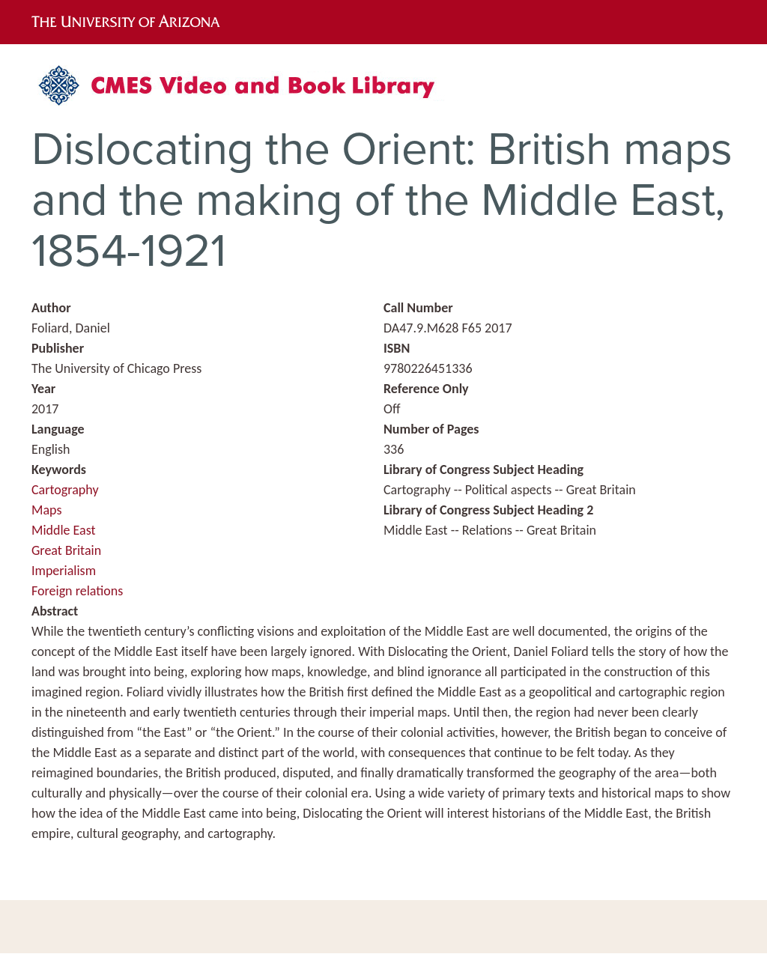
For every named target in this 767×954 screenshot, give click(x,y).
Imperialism (63, 570)
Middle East (63, 530)
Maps (46, 510)
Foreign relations (77, 591)
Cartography (65, 489)
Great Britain (66, 550)
